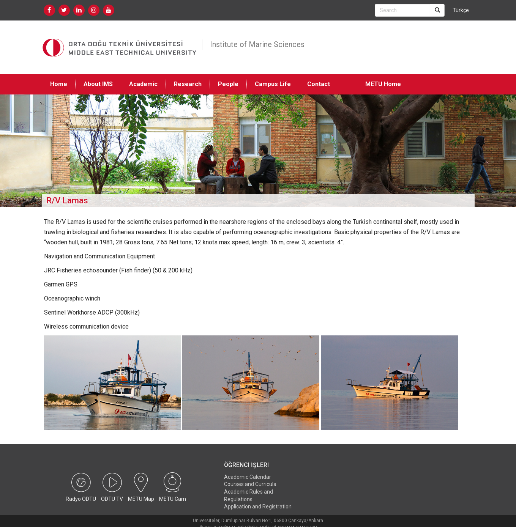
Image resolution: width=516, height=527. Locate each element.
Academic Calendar (247, 477)
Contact (318, 84)
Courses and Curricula (250, 484)
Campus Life (273, 84)
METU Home (383, 84)
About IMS (98, 84)
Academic (143, 84)
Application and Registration (258, 506)
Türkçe (461, 10)
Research (188, 84)
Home (58, 84)
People (228, 84)
